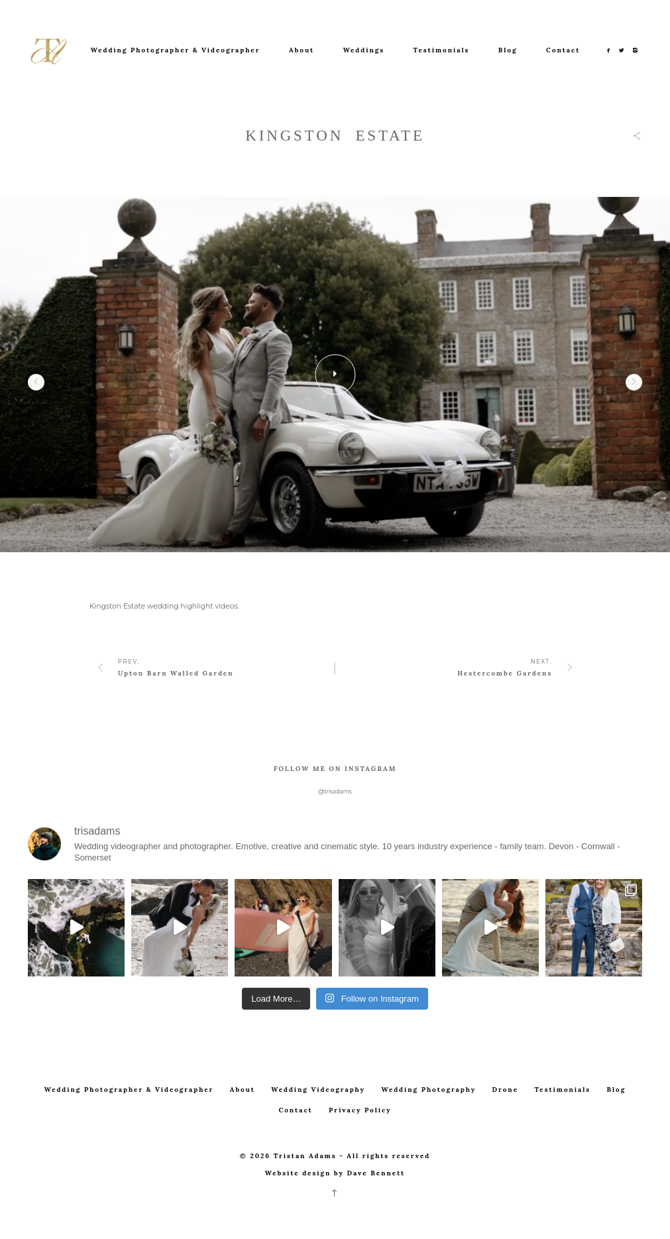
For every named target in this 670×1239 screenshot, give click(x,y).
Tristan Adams (305, 1155)
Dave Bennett (376, 1173)
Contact (563, 50)
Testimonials (442, 50)
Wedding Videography (318, 1089)
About (301, 50)
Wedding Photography (429, 1089)
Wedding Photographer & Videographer (175, 50)
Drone (505, 1089)
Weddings (363, 50)
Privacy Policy (360, 1110)
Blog (508, 50)
